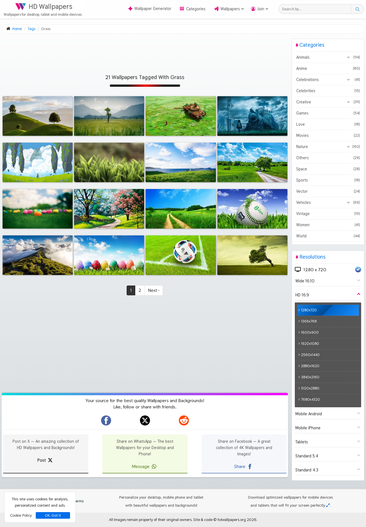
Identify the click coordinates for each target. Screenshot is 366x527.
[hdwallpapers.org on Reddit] (184, 420)
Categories (196, 8)
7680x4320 (310, 399)
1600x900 (310, 332)
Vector (327, 191)
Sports (327, 180)
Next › (154, 290)
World (327, 236)
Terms (75, 501)
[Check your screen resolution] (328, 505)
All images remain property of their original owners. (150, 519)
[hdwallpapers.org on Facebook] (106, 420)
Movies (327, 135)
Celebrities (327, 91)
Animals (327, 57)
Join (260, 8)
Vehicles (327, 202)
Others (327, 158)
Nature (327, 146)
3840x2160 (310, 377)
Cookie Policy (21, 515)
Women (327, 225)
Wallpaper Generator (149, 8)
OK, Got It (53, 515)
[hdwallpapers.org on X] (145, 420)
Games (327, 113)
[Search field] (316, 9)
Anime (327, 68)
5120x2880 (310, 388)
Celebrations (327, 79)
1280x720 (309, 310)
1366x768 (309, 321)
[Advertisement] (145, 51)
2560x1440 (310, 354)
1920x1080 (310, 343)
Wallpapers (230, 8)
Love (327, 124)
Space (327, 169)
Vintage (327, 214)
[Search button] (357, 9)
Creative (327, 102)
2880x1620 (310, 365)
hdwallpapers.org (232, 519)
